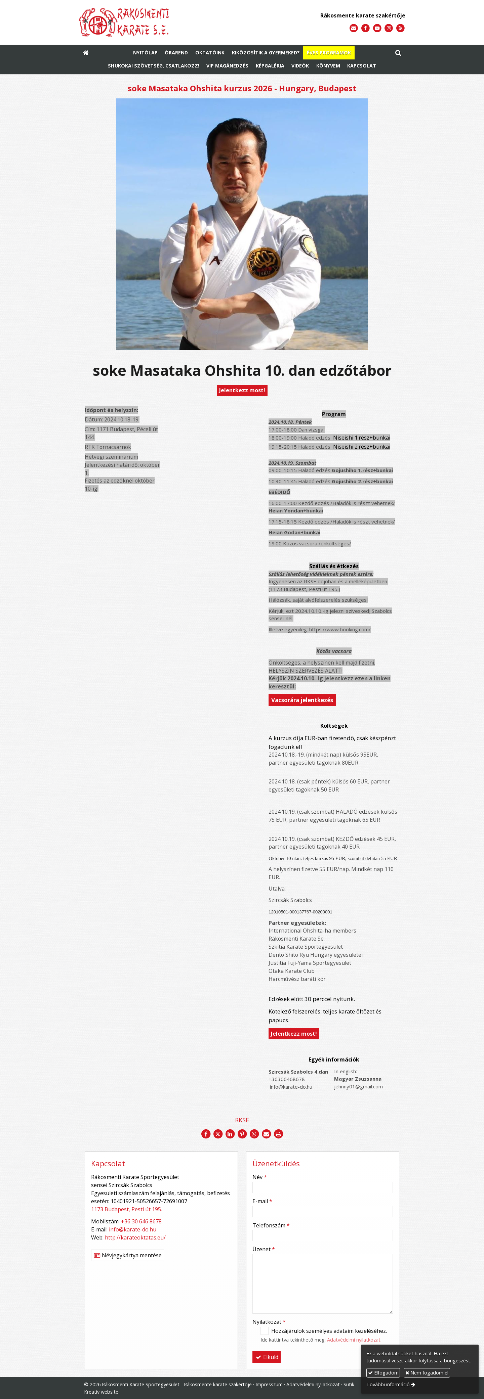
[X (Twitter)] (217, 1134)
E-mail (262, 1201)
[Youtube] (377, 28)
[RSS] (400, 28)
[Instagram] (389, 28)
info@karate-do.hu (132, 1229)
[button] (398, 53)
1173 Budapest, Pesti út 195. (126, 1209)
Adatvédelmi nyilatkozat (353, 1340)
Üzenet (263, 1249)
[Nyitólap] (157, 22)
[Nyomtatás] (278, 1134)
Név (259, 1177)
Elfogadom (383, 1372)
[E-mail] (354, 28)
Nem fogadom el (426, 1372)
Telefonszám (271, 1225)
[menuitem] (145, 53)
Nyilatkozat (269, 1321)
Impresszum (269, 1384)
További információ (388, 1384)
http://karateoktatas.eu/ (135, 1237)
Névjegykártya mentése (127, 1255)
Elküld (266, 1357)
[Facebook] (365, 28)
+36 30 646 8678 (141, 1221)
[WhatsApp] (254, 1134)
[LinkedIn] (230, 1134)
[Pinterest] (242, 1134)
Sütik (349, 1384)
